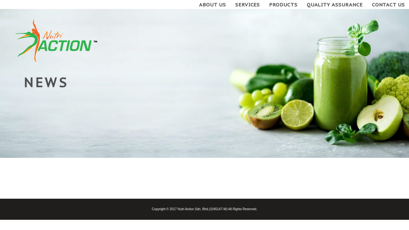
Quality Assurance (335, 5)
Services (247, 5)
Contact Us (388, 5)
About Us (212, 5)
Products (283, 5)
